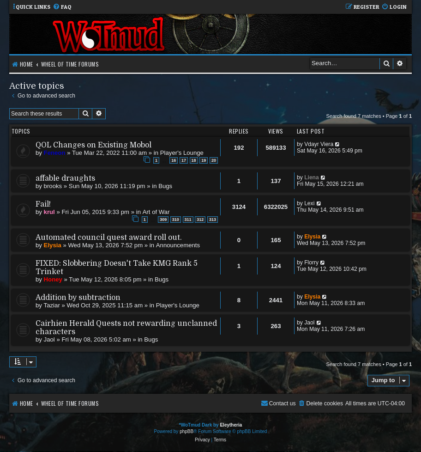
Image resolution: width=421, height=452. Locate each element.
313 (212, 219)
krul (49, 211)
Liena (311, 177)
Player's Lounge (182, 152)
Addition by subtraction (78, 297)
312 (200, 219)
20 (213, 160)
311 (188, 219)
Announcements (178, 245)
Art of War (156, 211)
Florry (311, 262)
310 (175, 219)
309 (163, 219)
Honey (53, 279)
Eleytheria (231, 425)
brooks (53, 186)
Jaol (49, 339)
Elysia (52, 245)
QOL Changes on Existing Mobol (93, 145)
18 (194, 160)
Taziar (52, 305)
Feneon (55, 152)
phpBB (186, 431)
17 (183, 160)
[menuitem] (62, 7)
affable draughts (65, 178)
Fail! (43, 204)
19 (203, 160)
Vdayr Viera (318, 144)
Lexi (309, 203)
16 (173, 160)
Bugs (165, 186)
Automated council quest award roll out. (109, 237)
